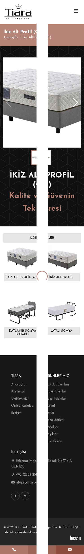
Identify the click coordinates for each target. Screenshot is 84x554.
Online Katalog (22, 406)
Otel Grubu (53, 441)
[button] (75, 102)
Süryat (50, 406)
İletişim (16, 413)
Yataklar (51, 427)
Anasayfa (10, 37)
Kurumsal (18, 391)
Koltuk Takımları (57, 384)
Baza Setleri (54, 420)
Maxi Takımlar (55, 391)
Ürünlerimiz (19, 399)
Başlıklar (51, 434)
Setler (49, 413)
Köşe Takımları (56, 399)
